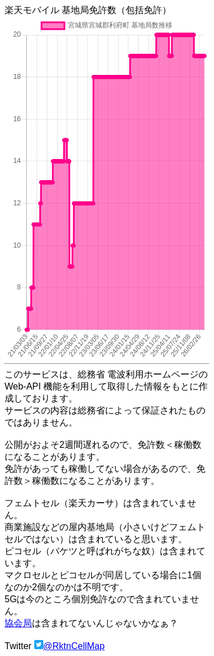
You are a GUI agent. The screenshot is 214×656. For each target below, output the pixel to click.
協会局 (18, 623)
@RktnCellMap (74, 646)
